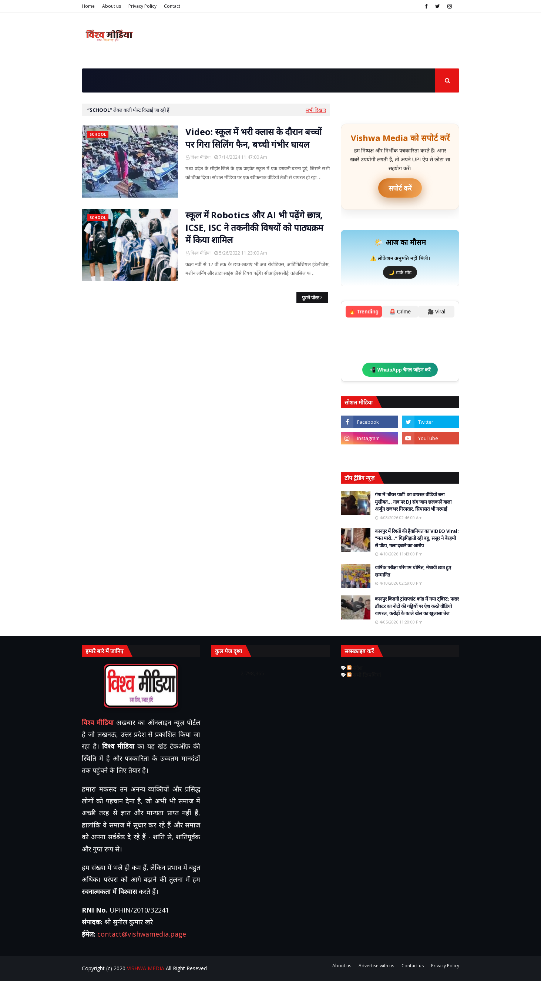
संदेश (355, 667)
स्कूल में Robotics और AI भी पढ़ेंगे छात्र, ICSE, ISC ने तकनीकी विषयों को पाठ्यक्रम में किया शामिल (254, 227)
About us (111, 6)
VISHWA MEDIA (145, 968)
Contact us (412, 965)
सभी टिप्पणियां (364, 674)
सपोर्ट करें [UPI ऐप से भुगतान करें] (400, 188)
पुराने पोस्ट (310, 297)
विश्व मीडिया (201, 157)
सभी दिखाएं (316, 110)
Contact (172, 6)
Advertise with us (376, 965)
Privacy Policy (142, 6)
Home (88, 6)
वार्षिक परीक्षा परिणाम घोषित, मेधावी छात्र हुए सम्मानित (413, 571)
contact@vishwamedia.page (141, 934)
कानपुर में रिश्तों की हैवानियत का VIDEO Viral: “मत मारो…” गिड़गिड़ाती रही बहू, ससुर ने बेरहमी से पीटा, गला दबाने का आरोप (417, 538)
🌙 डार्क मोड (400, 272)
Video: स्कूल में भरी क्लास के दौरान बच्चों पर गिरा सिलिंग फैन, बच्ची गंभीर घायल (253, 137)
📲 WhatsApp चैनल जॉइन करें (400, 370)
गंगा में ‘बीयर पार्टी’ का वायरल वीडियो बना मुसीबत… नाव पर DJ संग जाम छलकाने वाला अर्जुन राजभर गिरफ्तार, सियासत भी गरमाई (413, 501)
